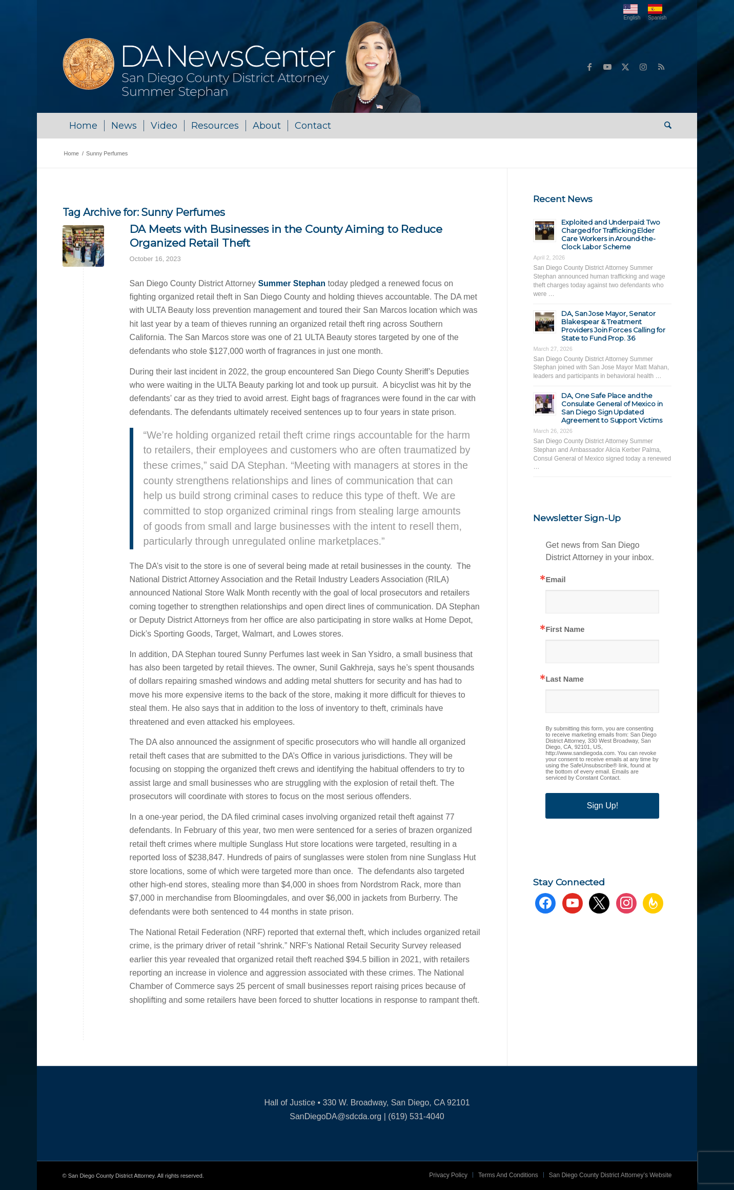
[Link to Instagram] (643, 66)
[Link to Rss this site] (661, 66)
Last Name (564, 679)
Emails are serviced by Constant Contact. (592, 774)
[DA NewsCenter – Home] (243, 67)
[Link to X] (625, 66)
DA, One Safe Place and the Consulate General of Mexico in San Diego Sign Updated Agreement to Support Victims (611, 407)
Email (555, 580)
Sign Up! (602, 805)
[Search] (664, 125)
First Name (564, 629)
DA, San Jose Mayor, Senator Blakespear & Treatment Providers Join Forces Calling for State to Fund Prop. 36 (613, 325)
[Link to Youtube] (607, 66)
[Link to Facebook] (589, 66)
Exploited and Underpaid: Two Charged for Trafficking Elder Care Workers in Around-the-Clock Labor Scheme (610, 234)
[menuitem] (83, 125)
